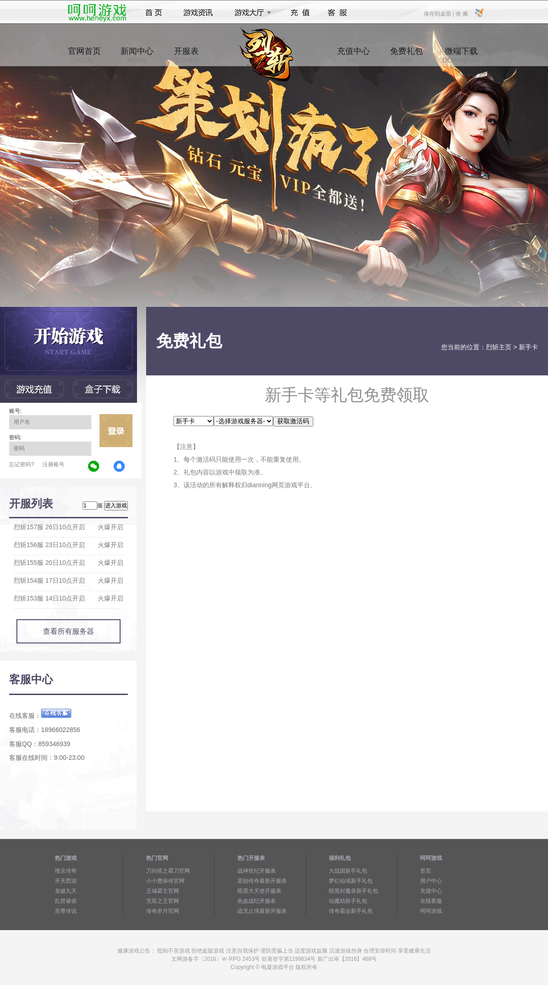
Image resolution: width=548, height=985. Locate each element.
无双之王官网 (162, 901)
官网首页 (84, 55)
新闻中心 (137, 55)
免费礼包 (406, 55)
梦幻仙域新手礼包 (351, 881)
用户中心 (431, 881)
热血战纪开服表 (256, 901)
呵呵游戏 (431, 911)
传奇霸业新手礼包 (351, 911)
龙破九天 (66, 891)
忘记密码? (21, 464)
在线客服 (431, 901)
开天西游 (66, 881)
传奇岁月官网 (162, 911)
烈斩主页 (498, 347)
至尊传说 (66, 911)
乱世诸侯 (66, 901)
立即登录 (116, 430)
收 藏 (461, 13)
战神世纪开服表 (256, 871)
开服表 (186, 55)
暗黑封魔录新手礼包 (353, 891)
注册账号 (53, 464)
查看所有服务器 (68, 631)
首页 (154, 12)
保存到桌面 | (439, 13)
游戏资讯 (198, 12)
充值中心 (353, 55)
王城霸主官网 (162, 891)
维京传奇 (66, 871)
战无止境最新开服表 (262, 911)
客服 (338, 12)
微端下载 (461, 55)
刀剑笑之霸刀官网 (168, 871)
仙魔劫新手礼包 (348, 901)
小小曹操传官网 (165, 881)
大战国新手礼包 (348, 871)
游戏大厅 (250, 12)
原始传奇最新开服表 (262, 881)
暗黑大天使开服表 (259, 891)
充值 (300, 12)
